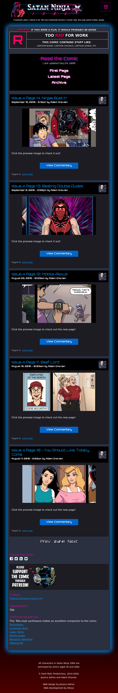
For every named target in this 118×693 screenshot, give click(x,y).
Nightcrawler (17, 635)
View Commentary (59, 165)
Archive (59, 82)
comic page (27, 174)
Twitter (16, 559)
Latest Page (59, 76)
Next (73, 542)
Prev (45, 542)
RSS (21, 559)
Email (26, 559)
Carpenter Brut (19, 628)
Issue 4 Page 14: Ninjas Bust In (39, 98)
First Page (59, 70)
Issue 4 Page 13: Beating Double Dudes (47, 186)
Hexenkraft (16, 643)
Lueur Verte (17, 632)
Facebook (11, 559)
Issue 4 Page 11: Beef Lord (35, 362)
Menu (105, 7)
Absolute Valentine (21, 639)
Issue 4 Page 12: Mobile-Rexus (40, 274)
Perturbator (17, 624)
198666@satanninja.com (26, 599)
